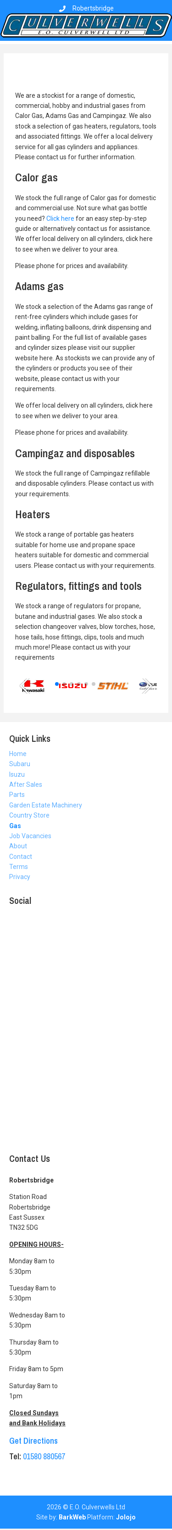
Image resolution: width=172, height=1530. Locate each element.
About (18, 846)
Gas (15, 825)
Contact (20, 856)
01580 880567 (44, 1456)
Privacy (19, 876)
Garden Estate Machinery (45, 805)
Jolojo (126, 1517)
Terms (18, 866)
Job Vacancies (30, 836)
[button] (26, 686)
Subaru (19, 764)
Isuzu (17, 774)
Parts (17, 794)
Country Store (29, 815)
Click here (60, 218)
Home (18, 753)
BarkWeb (72, 1517)
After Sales (25, 784)
